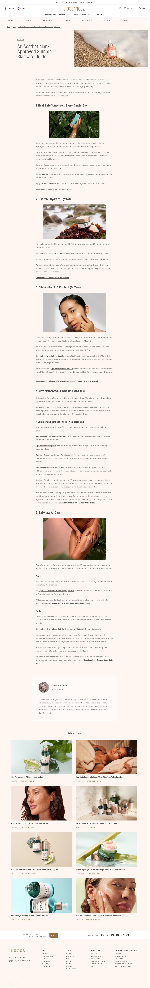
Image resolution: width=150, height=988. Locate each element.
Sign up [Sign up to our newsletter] (53, 935)
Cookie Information (121, 961)
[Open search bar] (120, 8)
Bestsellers (70, 956)
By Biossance (90, 827)
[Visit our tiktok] (122, 935)
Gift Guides (107, 20)
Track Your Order (48, 956)
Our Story (94, 953)
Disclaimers (119, 959)
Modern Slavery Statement (124, 964)
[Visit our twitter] (107, 935)
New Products (47, 20)
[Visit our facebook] (102, 935)
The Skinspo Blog (96, 964)
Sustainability (87, 20)
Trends (125, 20)
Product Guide (71, 969)
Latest (10, 20)
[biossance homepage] (74, 9)
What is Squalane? (97, 956)
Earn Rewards (46, 961)
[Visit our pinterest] (127, 935)
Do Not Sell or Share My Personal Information (20, 961)
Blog (14, 27)
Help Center (46, 966)
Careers (93, 966)
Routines (28, 20)
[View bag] (141, 8)
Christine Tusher (60, 685)
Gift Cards (69, 966)
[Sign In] (9, 8)
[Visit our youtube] (117, 935)
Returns (45, 959)
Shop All (69, 953)
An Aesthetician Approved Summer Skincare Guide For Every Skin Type (39, 27)
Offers (68, 964)
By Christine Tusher (28, 781)
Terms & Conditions (121, 956)
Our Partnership (96, 959)
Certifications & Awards (99, 961)
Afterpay (45, 964)
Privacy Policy (120, 953)
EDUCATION (20, 40)
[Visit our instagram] (112, 935)
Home (8, 27)
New (67, 959)
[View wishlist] (130, 8)
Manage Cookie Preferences (18, 958)
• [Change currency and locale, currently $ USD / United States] (21, 8)
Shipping (45, 953)
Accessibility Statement (123, 966)
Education (67, 20)
